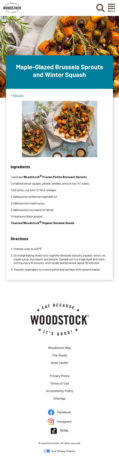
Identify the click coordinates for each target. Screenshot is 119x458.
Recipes (18, 95)
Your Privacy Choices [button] (59, 451)
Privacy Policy (65, 377)
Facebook (65, 413)
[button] (100, 11)
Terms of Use (65, 384)
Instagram (65, 422)
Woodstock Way (59, 348)
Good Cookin (59, 363)
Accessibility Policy (65, 392)
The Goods (59, 355)
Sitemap (59, 398)
